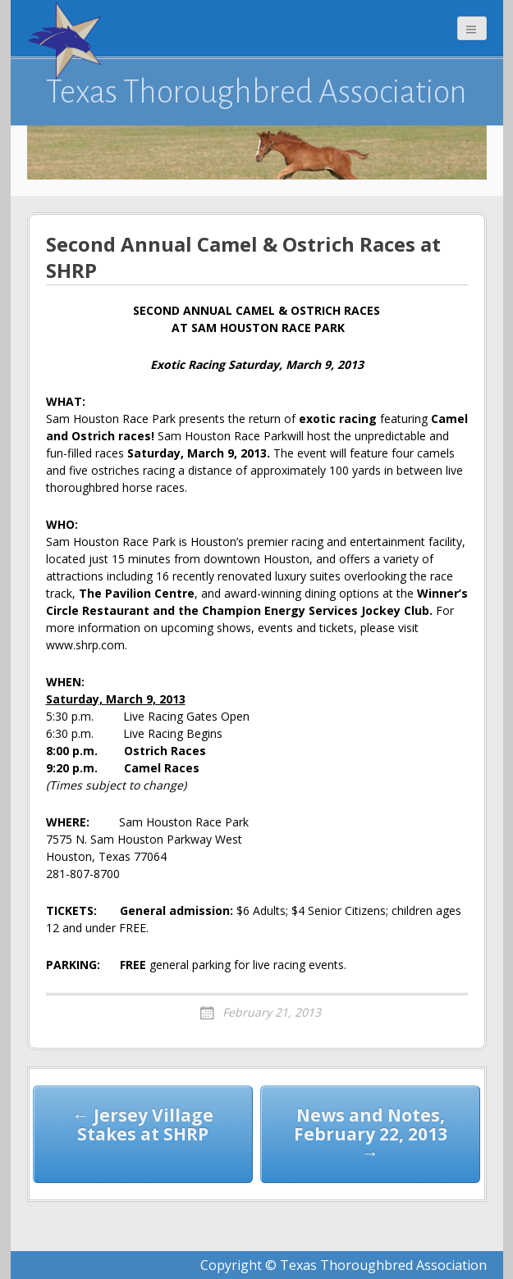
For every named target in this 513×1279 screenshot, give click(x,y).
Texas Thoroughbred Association (256, 92)
